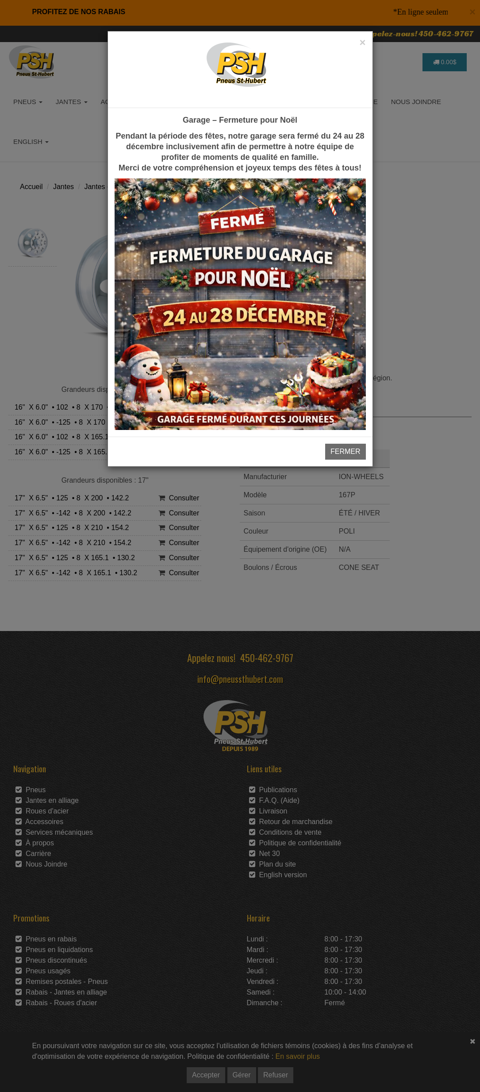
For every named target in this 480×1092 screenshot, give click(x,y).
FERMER (345, 451)
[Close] (362, 42)
